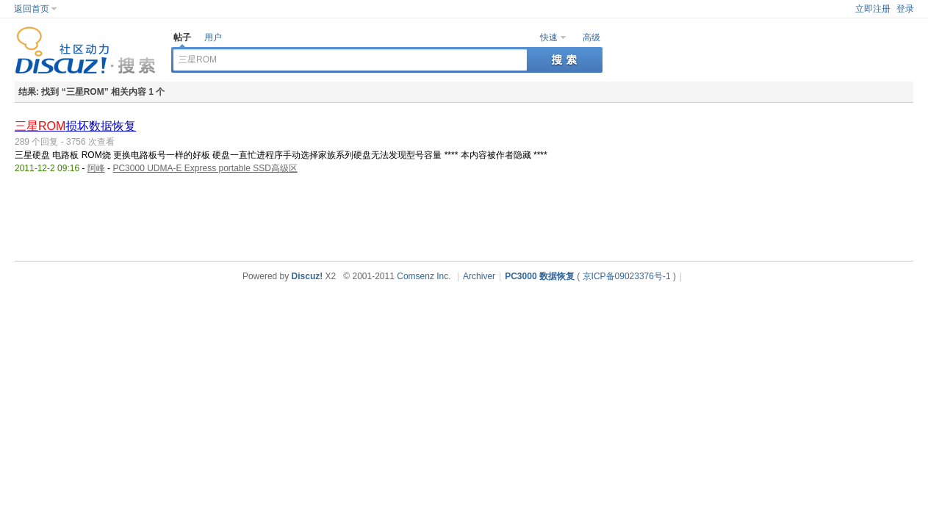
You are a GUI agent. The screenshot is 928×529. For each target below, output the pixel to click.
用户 (213, 37)
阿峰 (96, 168)
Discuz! (307, 276)
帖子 (182, 37)
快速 (549, 37)
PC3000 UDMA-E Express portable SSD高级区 (204, 168)
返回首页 (31, 9)
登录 (905, 9)
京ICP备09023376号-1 (627, 276)
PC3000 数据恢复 (540, 276)
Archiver (479, 276)
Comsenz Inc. (423, 276)
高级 (591, 37)
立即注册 (873, 9)
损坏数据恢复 (75, 126)
